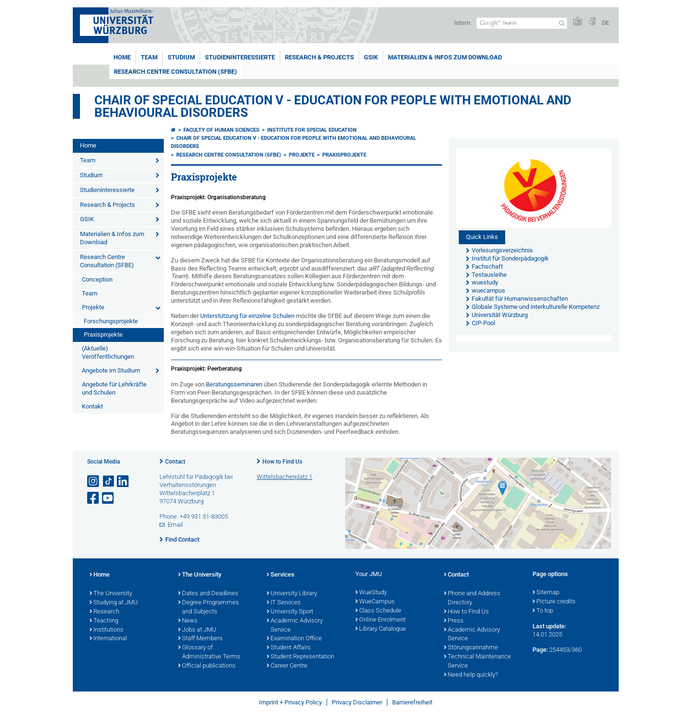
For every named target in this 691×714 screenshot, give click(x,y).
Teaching (104, 621)
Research (104, 612)
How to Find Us (282, 461)
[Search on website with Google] (521, 23)
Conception (97, 279)
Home (122, 57)
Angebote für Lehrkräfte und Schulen (114, 388)
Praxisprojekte (103, 334)
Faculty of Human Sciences (221, 130)
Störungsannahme (471, 648)
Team (149, 57)
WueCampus (375, 602)
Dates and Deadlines (208, 593)
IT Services (284, 603)
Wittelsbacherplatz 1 (284, 476)
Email (175, 524)
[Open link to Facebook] (94, 498)
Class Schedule (378, 611)
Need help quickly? (471, 675)
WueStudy (371, 593)
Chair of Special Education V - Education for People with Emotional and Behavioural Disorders (332, 106)
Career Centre (287, 666)
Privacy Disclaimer (357, 702)
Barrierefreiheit (412, 702)
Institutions (107, 630)
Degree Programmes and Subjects (208, 607)
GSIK (371, 57)
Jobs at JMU (197, 630)
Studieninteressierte (240, 57)
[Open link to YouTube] (108, 498)
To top (542, 611)
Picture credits (554, 602)
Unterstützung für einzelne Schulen (248, 315)
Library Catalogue (380, 629)
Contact (175, 461)
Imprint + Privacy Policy (290, 702)
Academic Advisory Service (295, 626)
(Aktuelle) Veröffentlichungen (108, 352)
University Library (292, 593)
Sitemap (545, 593)
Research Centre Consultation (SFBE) (175, 71)
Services (281, 575)
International (108, 639)
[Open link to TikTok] (108, 481)
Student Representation (300, 657)
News (188, 621)
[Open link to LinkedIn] (123, 481)
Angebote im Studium (111, 370)
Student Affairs (289, 648)
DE (605, 22)
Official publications (207, 666)
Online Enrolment (380, 620)
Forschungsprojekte (111, 321)
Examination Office (294, 639)
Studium (181, 57)
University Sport (290, 612)
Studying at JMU (114, 603)
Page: (540, 649)
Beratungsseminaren (235, 384)
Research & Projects (319, 57)
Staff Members (200, 639)
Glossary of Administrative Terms (209, 652)
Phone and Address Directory (472, 598)
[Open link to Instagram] (94, 481)
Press (454, 621)
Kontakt (92, 406)
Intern (462, 22)
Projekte (93, 307)
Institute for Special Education (312, 130)
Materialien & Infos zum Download (445, 57)
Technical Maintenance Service (477, 661)
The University (111, 593)
